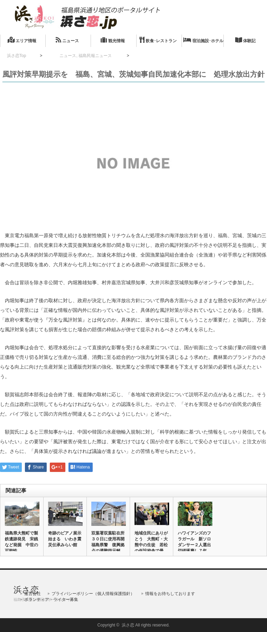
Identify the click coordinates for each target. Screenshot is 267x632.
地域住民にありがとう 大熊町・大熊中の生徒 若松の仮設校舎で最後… (151, 545)
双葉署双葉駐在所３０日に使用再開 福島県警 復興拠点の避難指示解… (108, 542)
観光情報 (113, 40)
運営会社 (32, 593)
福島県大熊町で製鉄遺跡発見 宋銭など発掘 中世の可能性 (21, 542)
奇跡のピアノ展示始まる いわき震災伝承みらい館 (64, 539)
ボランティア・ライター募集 (51, 599)
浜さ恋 (26, 589)
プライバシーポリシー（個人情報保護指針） (93, 593)
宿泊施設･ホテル (203, 40)
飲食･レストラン (158, 40)
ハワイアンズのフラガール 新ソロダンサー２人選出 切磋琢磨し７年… (195, 542)
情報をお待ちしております (170, 593)
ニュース (67, 40)
